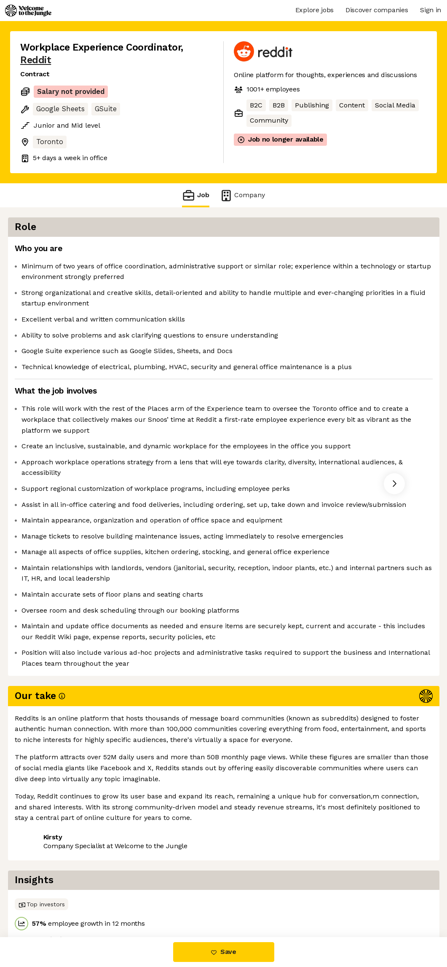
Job (195, 195)
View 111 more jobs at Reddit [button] (126, 901)
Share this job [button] (43, 901)
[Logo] (28, 10)
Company (242, 195)
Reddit (35, 60)
